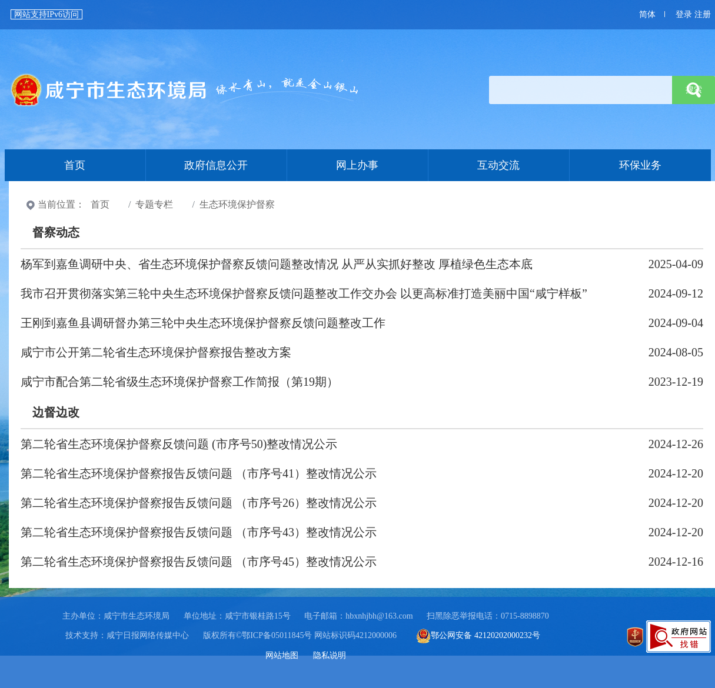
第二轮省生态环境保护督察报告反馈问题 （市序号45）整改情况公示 (199, 561)
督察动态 (55, 232)
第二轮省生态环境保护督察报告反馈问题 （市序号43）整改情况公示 (199, 532)
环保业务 (640, 165)
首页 (185, 90)
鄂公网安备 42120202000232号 (478, 635)
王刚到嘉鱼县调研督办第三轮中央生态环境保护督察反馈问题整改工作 (203, 322)
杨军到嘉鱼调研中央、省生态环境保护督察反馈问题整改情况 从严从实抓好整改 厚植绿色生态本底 (277, 264)
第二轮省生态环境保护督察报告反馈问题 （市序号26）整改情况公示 (199, 502)
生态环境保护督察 (237, 204)
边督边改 (55, 412)
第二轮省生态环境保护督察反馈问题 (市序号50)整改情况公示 (179, 443)
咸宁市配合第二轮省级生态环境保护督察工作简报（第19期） (179, 381)
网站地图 (281, 655)
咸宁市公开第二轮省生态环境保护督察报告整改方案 (156, 352)
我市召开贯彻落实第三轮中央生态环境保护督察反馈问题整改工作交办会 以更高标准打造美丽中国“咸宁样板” (304, 293)
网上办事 (357, 165)
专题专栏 (154, 204)
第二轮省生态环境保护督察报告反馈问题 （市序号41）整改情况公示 (199, 473)
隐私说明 (329, 655)
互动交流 (498, 165)
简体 (647, 14)
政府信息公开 (216, 165)
